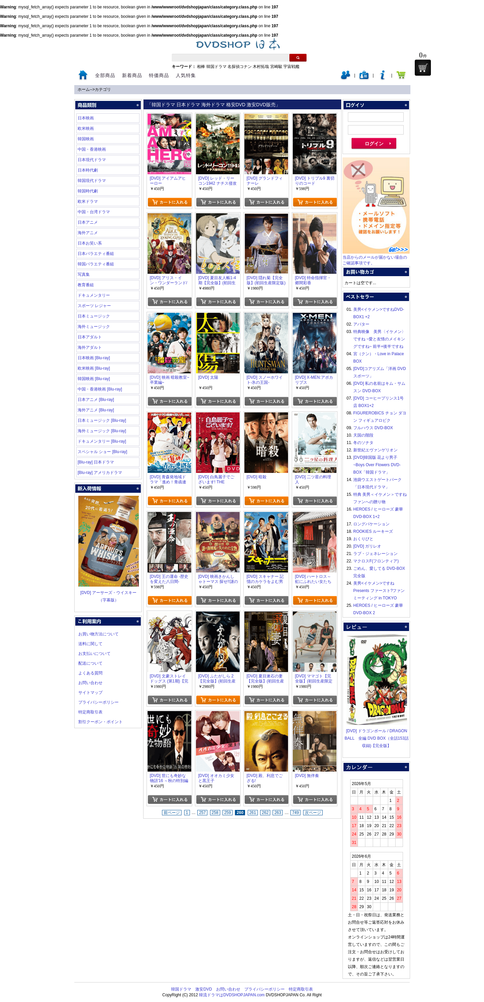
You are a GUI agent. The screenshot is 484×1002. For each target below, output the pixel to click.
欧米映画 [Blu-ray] (94, 368)
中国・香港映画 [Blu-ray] (100, 389)
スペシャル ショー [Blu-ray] (102, 451)
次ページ (313, 812)
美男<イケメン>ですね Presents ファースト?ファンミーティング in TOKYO (379, 590)
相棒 (201, 66)
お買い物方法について (98, 634)
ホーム (84, 89)
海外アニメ (88, 232)
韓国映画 (86, 139)
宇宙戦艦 (291, 66)
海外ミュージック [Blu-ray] (102, 431)
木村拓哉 (261, 66)
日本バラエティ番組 (96, 253)
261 (252, 812)
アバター (361, 324)
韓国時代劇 (88, 191)
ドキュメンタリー (94, 295)
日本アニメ (88, 222)
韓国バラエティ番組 (96, 264)
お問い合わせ (90, 682)
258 (215, 812)
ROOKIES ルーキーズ (373, 531)
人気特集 (186, 75)
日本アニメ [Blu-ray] (96, 399)
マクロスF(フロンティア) (376, 561)
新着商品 (132, 75)
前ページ (172, 812)
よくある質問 (90, 673)
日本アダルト (90, 337)
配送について (90, 663)
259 (227, 812)
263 (277, 812)
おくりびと (363, 538)
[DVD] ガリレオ (367, 546)
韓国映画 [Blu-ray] (94, 378)
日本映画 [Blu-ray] (94, 358)
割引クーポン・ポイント (100, 721)
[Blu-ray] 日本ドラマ (96, 462)
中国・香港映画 (92, 149)
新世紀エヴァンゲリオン (375, 450)
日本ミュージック (94, 316)
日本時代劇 (88, 170)
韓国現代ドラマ (92, 180)
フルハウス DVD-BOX (373, 427)
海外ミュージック (94, 326)
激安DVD (203, 989)
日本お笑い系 (90, 243)
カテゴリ (103, 89)
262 (265, 812)
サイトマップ (90, 692)
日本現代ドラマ (92, 159)
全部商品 (105, 75)
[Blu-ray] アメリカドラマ (100, 472)
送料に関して (90, 643)
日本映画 (86, 118)
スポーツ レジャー (94, 305)
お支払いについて (94, 653)
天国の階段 (363, 435)
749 (295, 812)
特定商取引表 (90, 712)
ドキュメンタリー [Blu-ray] (102, 441)
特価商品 (159, 75)
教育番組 (86, 285)
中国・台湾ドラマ (94, 212)
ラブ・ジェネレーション (375, 553)
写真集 (84, 274)
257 (202, 812)
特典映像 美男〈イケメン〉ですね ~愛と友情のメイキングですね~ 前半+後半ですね (379, 339)
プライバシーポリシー (98, 702)
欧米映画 (86, 128)
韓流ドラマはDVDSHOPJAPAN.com (232, 995)
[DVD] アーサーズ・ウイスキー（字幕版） (108, 592)
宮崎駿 (276, 66)
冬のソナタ (363, 442)
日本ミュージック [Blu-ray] (102, 420)
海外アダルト (90, 347)
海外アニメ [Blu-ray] (96, 410)
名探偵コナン (240, 66)
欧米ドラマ (88, 201)
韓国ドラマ (216, 66)
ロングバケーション (371, 524)
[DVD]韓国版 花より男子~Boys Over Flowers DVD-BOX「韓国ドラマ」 (377, 465)
